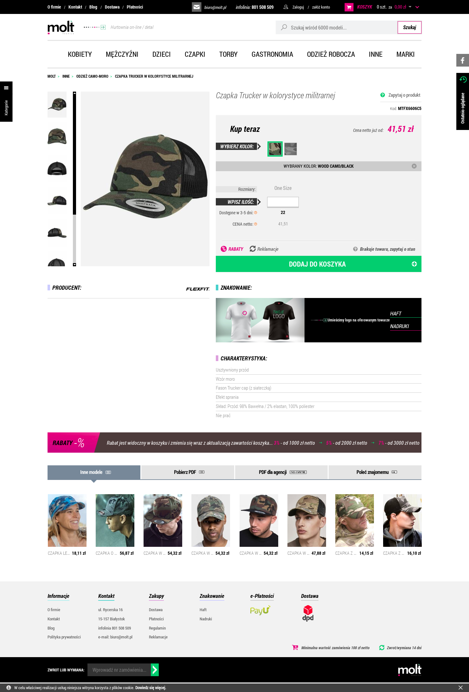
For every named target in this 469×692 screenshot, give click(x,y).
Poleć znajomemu (373, 472)
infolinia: (254, 7)
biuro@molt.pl (215, 7)
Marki (405, 54)
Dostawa (112, 7)
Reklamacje (158, 637)
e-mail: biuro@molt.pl (115, 637)
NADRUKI (399, 326)
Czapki (195, 54)
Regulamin (157, 628)
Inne (375, 54)
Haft (203, 609)
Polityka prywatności (64, 637)
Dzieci (161, 54)
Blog (93, 7)
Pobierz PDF (185, 472)
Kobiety (80, 54)
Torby (228, 54)
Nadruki (206, 619)
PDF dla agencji (272, 472)
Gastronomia (272, 54)
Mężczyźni (122, 54)
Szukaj (409, 27)
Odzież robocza (331, 54)
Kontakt (75, 7)
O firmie (54, 7)
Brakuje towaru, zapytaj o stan (387, 249)
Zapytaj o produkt (405, 95)
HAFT (395, 313)
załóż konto (321, 7)
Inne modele (91, 472)
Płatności (135, 7)
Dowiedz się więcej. (150, 687)
